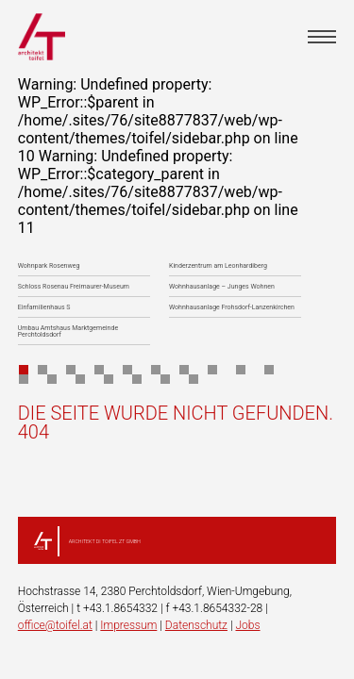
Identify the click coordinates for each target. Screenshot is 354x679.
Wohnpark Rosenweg (49, 266)
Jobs (247, 625)
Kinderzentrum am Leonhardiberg (218, 266)
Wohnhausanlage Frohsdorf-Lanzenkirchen (232, 308)
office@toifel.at (55, 625)
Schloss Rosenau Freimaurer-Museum (73, 287)
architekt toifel (41, 36)
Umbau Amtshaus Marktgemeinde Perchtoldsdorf (68, 332)
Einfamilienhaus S (44, 308)
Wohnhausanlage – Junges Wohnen (222, 287)
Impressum (128, 625)
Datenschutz (196, 625)
